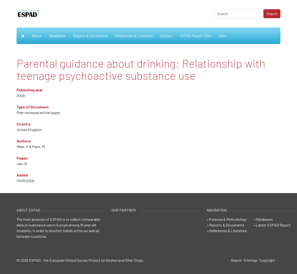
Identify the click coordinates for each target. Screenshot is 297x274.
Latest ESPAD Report (273, 225)
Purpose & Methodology (228, 219)
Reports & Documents (90, 35)
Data (223, 35)
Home (22, 35)
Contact (166, 35)
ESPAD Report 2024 (196, 35)
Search (236, 260)
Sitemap (250, 260)
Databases (57, 35)
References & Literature (134, 35)
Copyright (267, 260)
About (37, 35)
